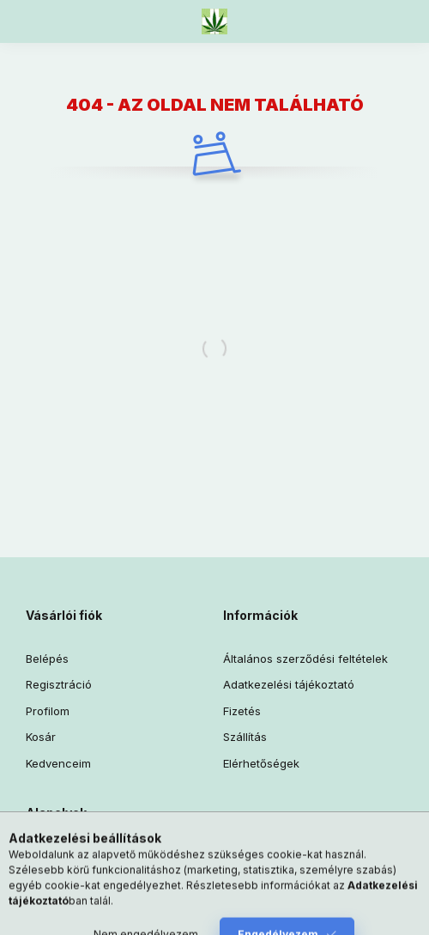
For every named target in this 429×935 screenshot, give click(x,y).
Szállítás (245, 737)
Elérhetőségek (261, 763)
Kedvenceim (58, 763)
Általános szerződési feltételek (305, 658)
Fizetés (242, 711)
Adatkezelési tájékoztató (288, 684)
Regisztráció (59, 684)
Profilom (47, 711)
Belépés (47, 658)
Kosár (41, 737)
